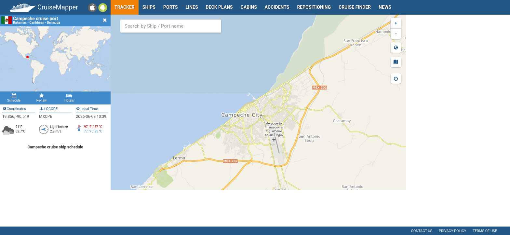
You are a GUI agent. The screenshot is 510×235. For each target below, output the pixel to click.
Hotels (69, 97)
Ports (170, 7)
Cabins (249, 7)
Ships (148, 7)
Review (41, 97)
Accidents (277, 7)
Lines (192, 7)
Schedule (14, 97)
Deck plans (219, 7)
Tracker (124, 7)
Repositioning (314, 7)
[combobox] (170, 26)
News (385, 7)
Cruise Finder (355, 7)
